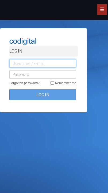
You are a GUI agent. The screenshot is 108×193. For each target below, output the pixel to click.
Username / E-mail (29, 63)
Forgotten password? (24, 83)
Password (21, 74)
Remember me (65, 83)
